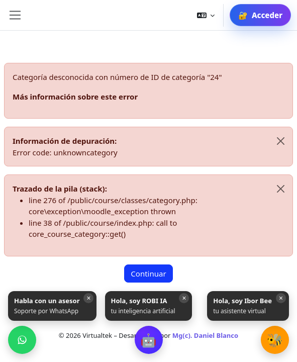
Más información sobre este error (75, 97)
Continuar (148, 273)
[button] (149, 340)
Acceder (267, 15)
